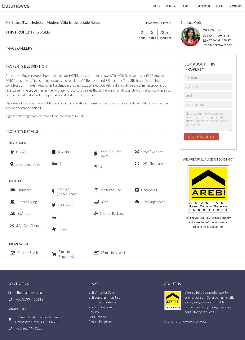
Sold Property (98, 317)
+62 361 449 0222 (219, 40)
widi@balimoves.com (218, 45)
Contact (236, 6)
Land (185, 6)
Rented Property (100, 322)
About (220, 6)
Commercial (202, 6)
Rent (169, 6)
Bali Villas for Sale (101, 292)
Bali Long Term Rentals (104, 297)
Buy (155, 6)
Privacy (93, 312)
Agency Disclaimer (101, 307)
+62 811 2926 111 (219, 35)
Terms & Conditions (102, 302)
